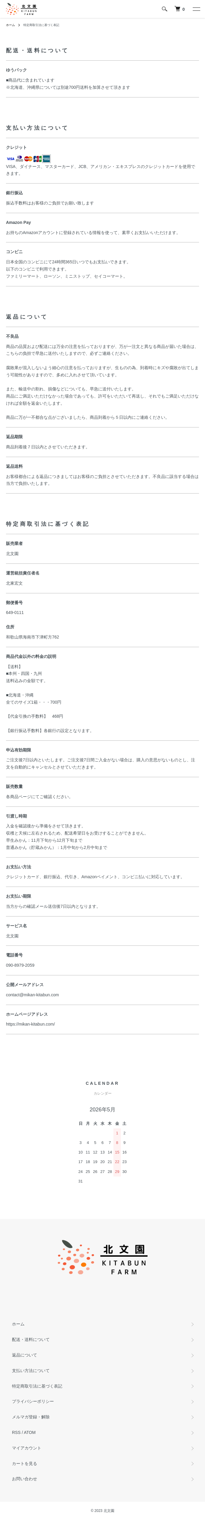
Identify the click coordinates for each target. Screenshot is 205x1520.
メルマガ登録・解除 (31, 1416)
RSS (16, 1432)
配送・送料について (31, 1339)
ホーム (10, 25)
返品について (24, 1355)
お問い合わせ (24, 1478)
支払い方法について (31, 1370)
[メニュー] (196, 9)
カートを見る (24, 1463)
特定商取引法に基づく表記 (37, 1386)
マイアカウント (26, 1448)
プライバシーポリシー (33, 1401)
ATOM (30, 1432)
